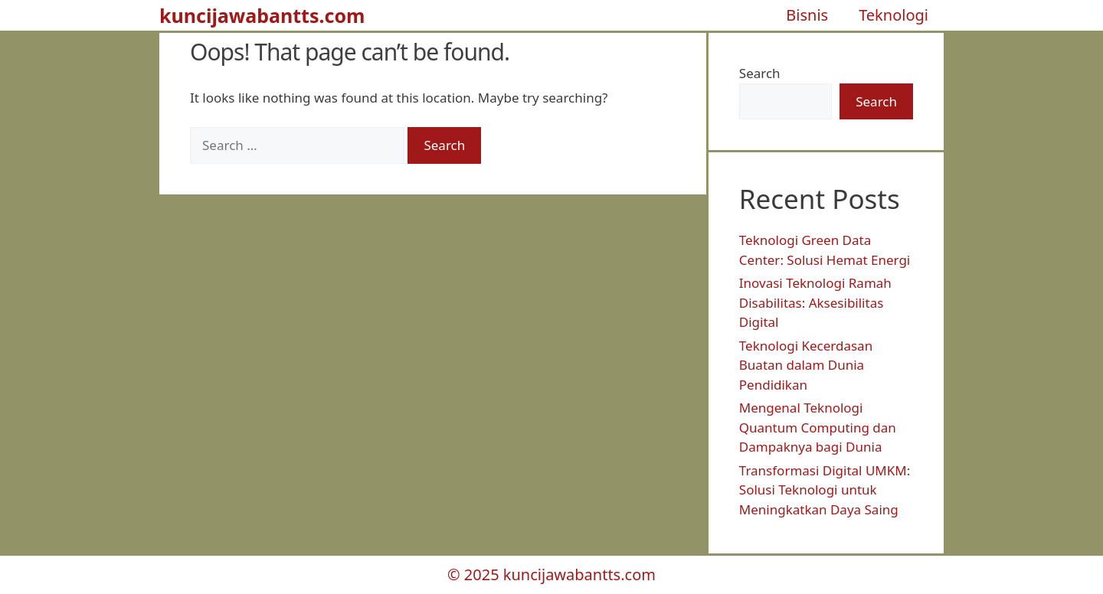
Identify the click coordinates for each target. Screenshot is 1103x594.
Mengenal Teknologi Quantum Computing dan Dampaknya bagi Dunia (817, 427)
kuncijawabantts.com (262, 15)
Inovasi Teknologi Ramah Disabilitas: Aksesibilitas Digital (815, 302)
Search (760, 73)
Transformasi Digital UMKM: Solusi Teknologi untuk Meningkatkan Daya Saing (824, 490)
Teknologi (893, 15)
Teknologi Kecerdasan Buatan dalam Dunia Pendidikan (805, 365)
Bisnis (807, 15)
